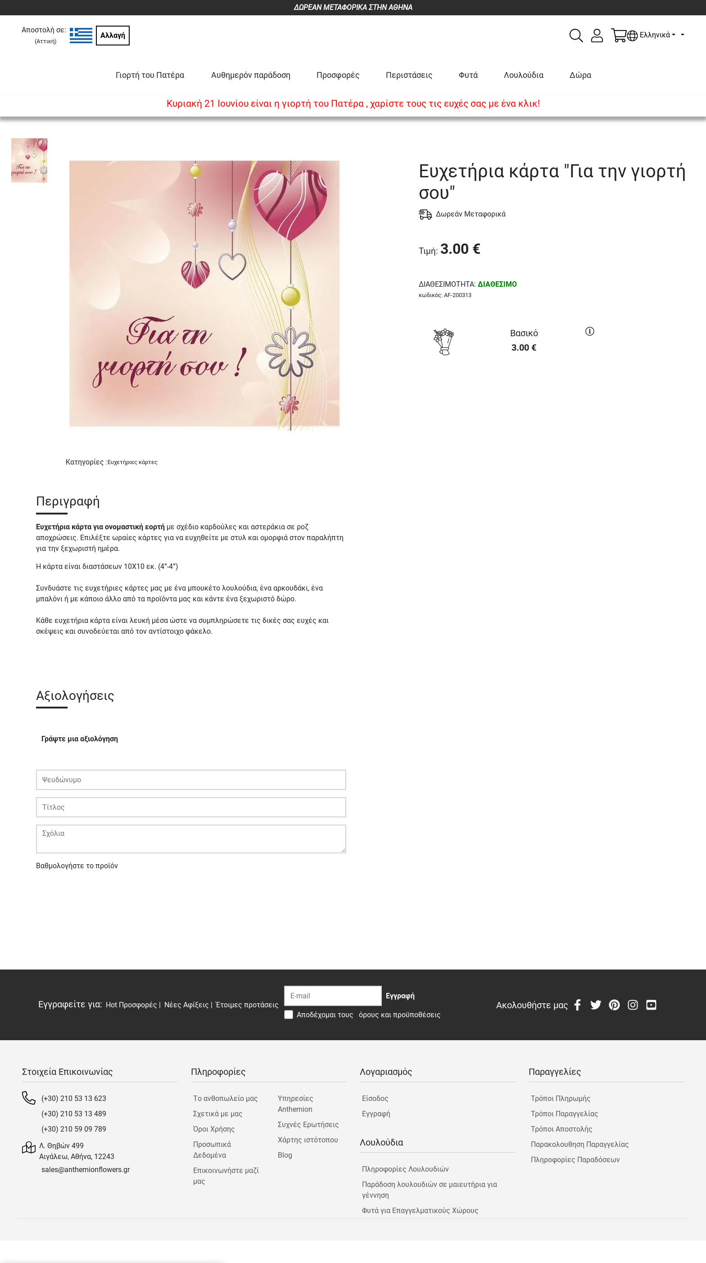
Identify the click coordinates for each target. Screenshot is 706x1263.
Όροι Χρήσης (214, 1129)
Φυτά (468, 75)
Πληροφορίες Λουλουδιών (405, 1169)
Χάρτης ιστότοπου (308, 1140)
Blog (285, 1155)
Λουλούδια (523, 75)
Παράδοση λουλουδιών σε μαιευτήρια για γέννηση (429, 1190)
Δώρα (580, 75)
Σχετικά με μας (218, 1114)
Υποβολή (55, 892)
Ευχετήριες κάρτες (133, 462)
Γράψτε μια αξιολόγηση (79, 739)
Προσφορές (338, 75)
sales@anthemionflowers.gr (85, 1169)
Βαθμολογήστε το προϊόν (77, 866)
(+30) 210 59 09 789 (73, 1129)
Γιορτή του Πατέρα (150, 75)
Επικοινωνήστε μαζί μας (226, 1176)
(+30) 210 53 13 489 (73, 1114)
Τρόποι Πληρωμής (561, 1098)
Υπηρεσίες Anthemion (295, 1104)
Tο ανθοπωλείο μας (225, 1098)
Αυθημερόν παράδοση (250, 75)
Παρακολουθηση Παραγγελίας (580, 1144)
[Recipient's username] (333, 996)
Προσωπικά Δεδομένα (212, 1149)
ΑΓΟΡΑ (509, 393)
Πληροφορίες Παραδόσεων (575, 1159)
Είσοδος (375, 1098)
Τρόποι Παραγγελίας (564, 1114)
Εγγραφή (376, 1114)
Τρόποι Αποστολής (562, 1129)
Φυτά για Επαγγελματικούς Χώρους (420, 1210)
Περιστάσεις (409, 75)
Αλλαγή (112, 35)
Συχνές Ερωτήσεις (308, 1124)
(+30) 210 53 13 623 (73, 1098)
